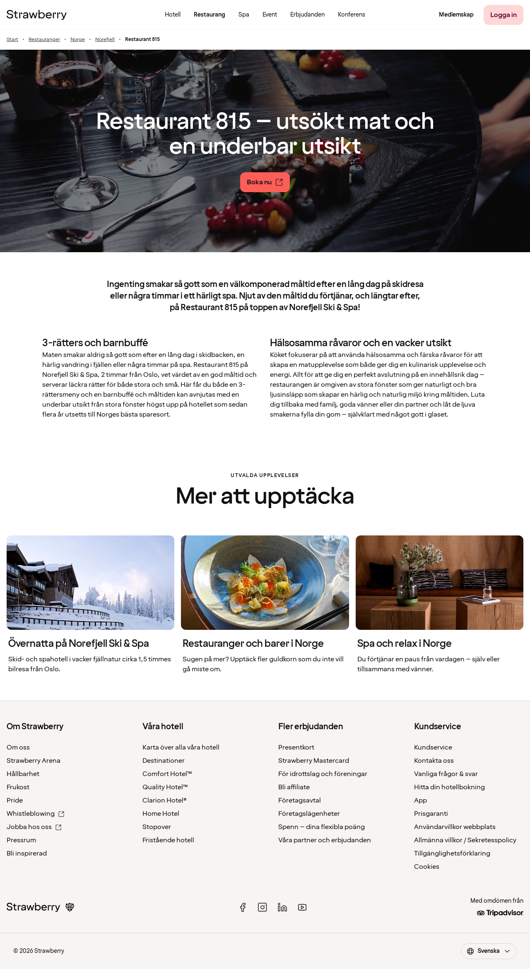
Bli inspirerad (27, 853)
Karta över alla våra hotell (180, 747)
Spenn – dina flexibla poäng (321, 827)
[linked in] (282, 907)
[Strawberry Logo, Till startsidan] (37, 15)
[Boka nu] (265, 182)
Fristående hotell (168, 840)
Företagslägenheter (309, 813)
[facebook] (243, 907)
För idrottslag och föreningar (322, 774)
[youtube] (302, 907)
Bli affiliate (294, 787)
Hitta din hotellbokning (449, 787)
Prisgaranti (431, 813)
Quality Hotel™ (165, 787)
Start (12, 39)
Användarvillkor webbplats (455, 827)
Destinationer (163, 760)
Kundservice (433, 747)
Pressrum (21, 840)
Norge (77, 39)
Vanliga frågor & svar (446, 774)
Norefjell (105, 39)
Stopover (156, 827)
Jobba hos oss (34, 827)
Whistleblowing (36, 813)
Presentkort (296, 747)
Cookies (426, 866)
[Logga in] (503, 15)
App (420, 800)
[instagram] (262, 907)
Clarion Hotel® (164, 800)
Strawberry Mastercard (313, 760)
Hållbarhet (23, 774)
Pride (15, 800)
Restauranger (44, 39)
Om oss (18, 747)
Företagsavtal (299, 800)
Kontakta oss (434, 760)
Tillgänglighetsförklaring (452, 853)
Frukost (18, 787)
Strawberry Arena (33, 760)
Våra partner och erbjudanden (324, 840)
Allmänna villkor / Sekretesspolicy (465, 840)
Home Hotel (160, 813)
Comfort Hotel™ (167, 774)
